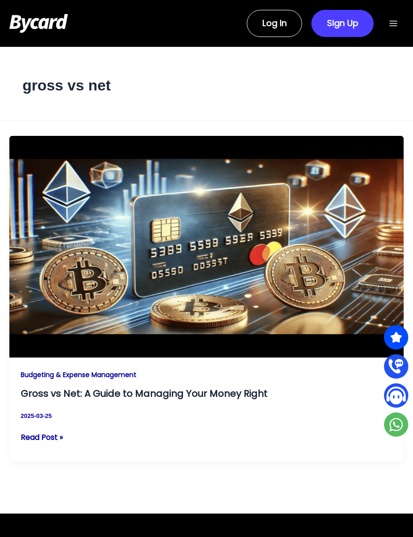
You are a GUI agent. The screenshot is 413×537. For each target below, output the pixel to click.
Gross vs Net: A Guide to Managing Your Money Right (144, 393)
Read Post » (42, 438)
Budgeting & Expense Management (78, 375)
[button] (269, 23)
